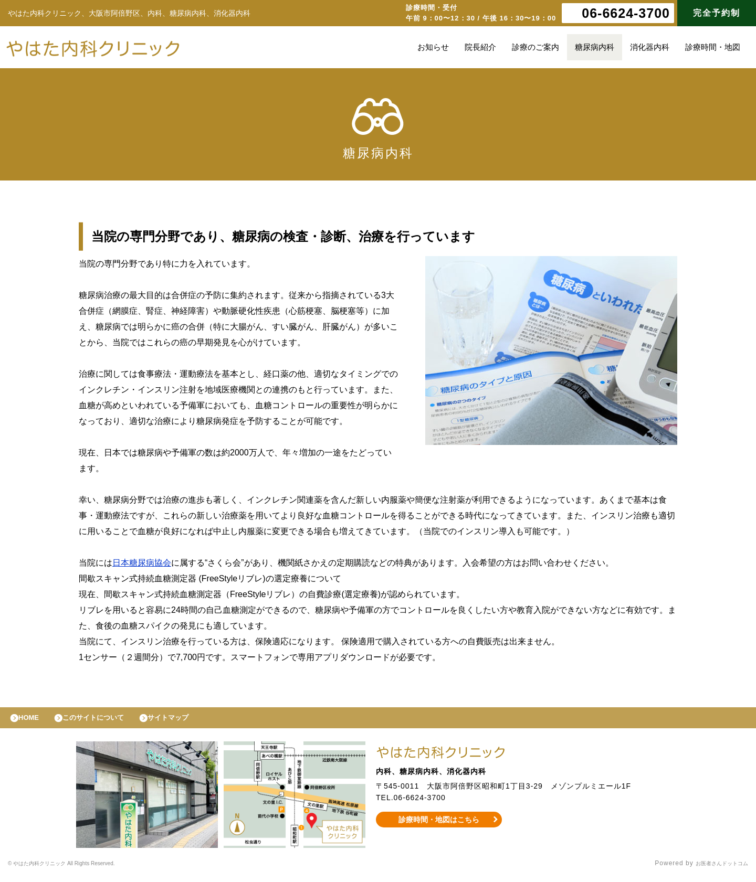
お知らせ (433, 46)
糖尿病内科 (594, 46)
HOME (33, 720)
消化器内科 (649, 46)
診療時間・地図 (712, 46)
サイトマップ (192, 720)
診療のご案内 (535, 46)
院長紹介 (480, 46)
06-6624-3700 (626, 13)
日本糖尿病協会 (141, 562)
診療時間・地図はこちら (439, 825)
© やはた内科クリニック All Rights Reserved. (80, 869)
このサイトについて (106, 720)
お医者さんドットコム (714, 869)
